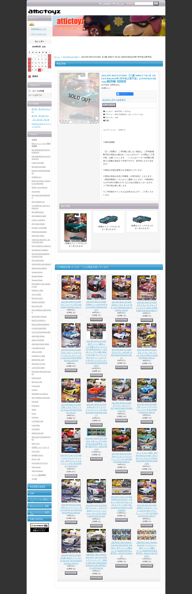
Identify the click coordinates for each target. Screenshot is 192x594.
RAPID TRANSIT (38, 302)
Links (32, 493)
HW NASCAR (37, 306)
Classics (34, 390)
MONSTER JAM (38, 360)
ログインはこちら (39, 34)
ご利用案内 (106, 4)
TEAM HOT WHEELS (40, 250)
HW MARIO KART (39, 216)
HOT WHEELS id (38, 202)
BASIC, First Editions (39, 187)
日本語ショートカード (40, 447)
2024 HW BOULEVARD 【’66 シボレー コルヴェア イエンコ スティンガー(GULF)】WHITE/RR (71, 355)
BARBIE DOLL (37, 455)
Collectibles (36, 425)
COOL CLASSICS (38, 220)
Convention (36, 386)
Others (34, 409)
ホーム (57, 57)
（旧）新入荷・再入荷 (40, 120)
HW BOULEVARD (39, 167)
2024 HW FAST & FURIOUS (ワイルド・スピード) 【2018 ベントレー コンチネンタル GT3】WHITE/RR (96, 510)
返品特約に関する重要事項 (114, 100)
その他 (34, 479)
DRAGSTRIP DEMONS (40, 324)
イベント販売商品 (39, 475)
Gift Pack (35, 417)
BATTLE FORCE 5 (39, 320)
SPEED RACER (37, 433)
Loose (34, 413)
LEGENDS (36, 429)
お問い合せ (119, 4)
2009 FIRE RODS (38, 336)
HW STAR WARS (38, 224)
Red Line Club (37, 382)
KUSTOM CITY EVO (40, 463)
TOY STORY (36, 294)
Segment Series (37, 272)
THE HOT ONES (38, 236)
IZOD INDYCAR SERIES (41, 264)
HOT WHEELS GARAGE (41, 246)
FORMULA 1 (36, 177)
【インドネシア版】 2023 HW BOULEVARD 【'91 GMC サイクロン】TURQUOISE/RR (147, 458)
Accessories (36, 191)
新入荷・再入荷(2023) (40, 116)
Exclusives (35, 405)
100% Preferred (37, 471)
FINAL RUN (36, 378)
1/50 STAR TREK (38, 368)
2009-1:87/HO (37, 352)
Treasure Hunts (37, 280)
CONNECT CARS (38, 356)
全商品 (34, 140)
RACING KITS (37, 298)
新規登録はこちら (39, 29)
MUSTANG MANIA (39, 316)
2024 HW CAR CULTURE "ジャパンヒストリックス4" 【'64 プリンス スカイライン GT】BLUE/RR (71, 460)
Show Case (36, 443)
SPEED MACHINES (39, 268)
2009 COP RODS (38, 340)
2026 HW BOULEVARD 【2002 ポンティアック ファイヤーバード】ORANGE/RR (96, 409)
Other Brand (36, 467)
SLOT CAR (36, 459)
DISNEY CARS (37, 290)
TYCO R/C (36, 451)
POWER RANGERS (39, 232)
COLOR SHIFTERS (39, 328)
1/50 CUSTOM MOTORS (41, 332)
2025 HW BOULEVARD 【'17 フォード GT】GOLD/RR (71, 304)
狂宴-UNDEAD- (36, 519)
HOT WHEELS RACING (41, 398)
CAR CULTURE (38, 163)
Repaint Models (37, 276)
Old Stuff (35, 401)
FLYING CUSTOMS (39, 228)
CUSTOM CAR (37, 421)
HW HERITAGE (38, 212)
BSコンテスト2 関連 (39, 506)
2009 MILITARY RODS (40, 344)
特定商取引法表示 (37, 486)
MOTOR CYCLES (38, 364)
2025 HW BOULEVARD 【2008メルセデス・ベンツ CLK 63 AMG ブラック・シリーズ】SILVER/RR (147, 510)
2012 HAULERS (38, 260)
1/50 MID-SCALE (38, 348)
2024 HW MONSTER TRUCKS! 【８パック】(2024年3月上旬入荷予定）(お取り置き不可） (96, 443)
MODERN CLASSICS (40, 394)
